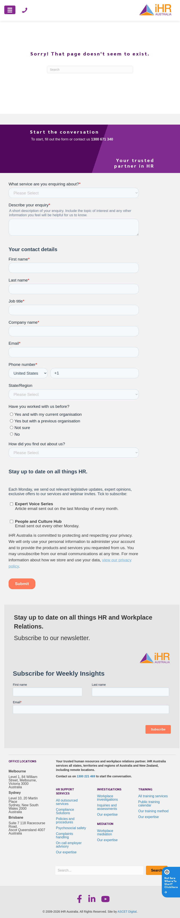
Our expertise (66, 852)
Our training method (153, 811)
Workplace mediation (105, 832)
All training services (153, 796)
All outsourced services (67, 802)
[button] (157, 870)
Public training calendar (149, 803)
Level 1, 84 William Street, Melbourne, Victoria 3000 (23, 780)
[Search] (90, 69)
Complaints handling (64, 835)
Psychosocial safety (71, 828)
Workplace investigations (107, 797)
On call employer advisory (69, 844)
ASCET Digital (126, 911)
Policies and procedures (65, 820)
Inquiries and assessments (107, 807)
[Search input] (99, 870)
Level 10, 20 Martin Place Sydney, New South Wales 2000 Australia (23, 805)
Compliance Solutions (65, 811)
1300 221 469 (86, 776)
